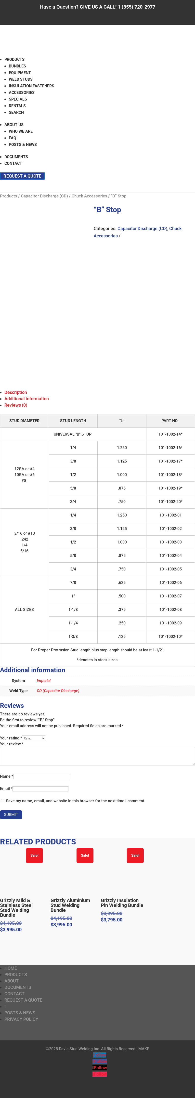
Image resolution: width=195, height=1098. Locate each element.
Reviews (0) (15, 405)
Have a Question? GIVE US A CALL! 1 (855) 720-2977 (97, 7)
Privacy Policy (21, 1019)
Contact (13, 163)
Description (15, 392)
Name (6, 776)
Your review (12, 744)
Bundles (17, 66)
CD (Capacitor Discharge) (58, 690)
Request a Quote (22, 176)
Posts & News (23, 144)
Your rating (11, 738)
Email (6, 788)
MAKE (143, 1048)
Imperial (44, 680)
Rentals (17, 105)
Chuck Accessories (89, 196)
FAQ (12, 138)
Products (14, 59)
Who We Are (21, 131)
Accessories (22, 92)
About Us (14, 124)
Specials (18, 99)
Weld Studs (21, 79)
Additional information (26, 398)
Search (16, 112)
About (11, 980)
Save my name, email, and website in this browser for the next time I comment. (75, 801)
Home (10, 968)
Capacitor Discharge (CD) (44, 196)
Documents (16, 157)
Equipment (20, 72)
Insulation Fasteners (31, 86)
